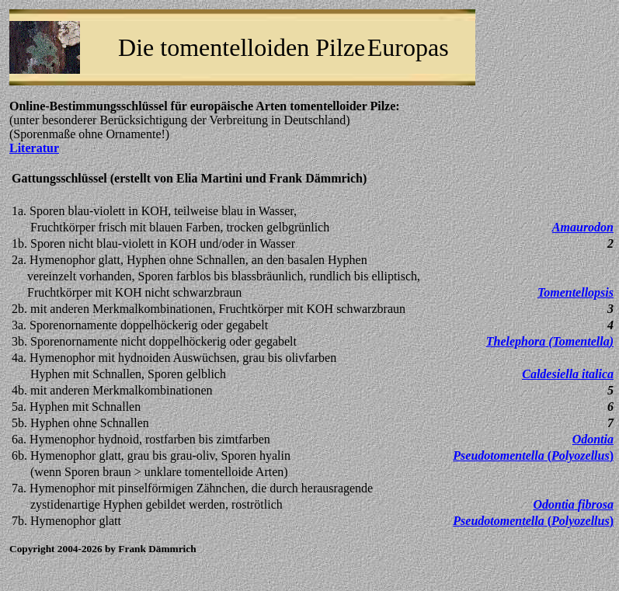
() (550, 341)
